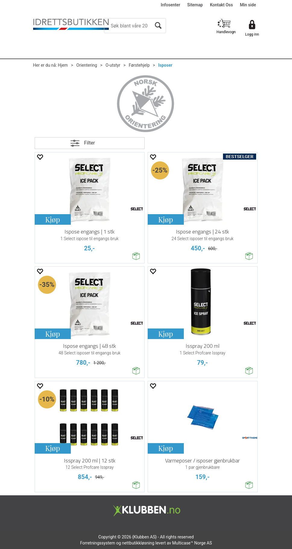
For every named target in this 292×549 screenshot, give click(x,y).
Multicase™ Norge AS (192, 543)
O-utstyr (112, 65)
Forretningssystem (97, 543)
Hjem (63, 65)
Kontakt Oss (221, 4)
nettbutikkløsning (138, 543)
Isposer (165, 65)
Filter (89, 143)
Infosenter (170, 4)
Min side (248, 4)
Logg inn (252, 34)
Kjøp (52, 219)
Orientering (86, 65)
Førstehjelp (139, 65)
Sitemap (195, 4)
